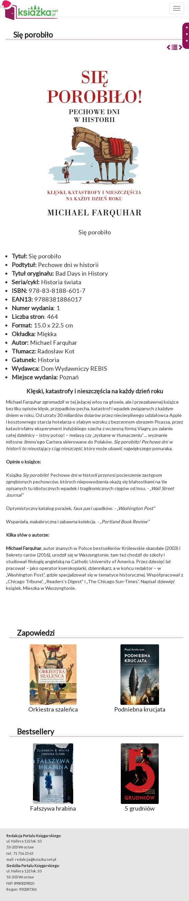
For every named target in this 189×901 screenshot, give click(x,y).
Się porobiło (33, 34)
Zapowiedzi (36, 632)
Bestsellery (35, 731)
